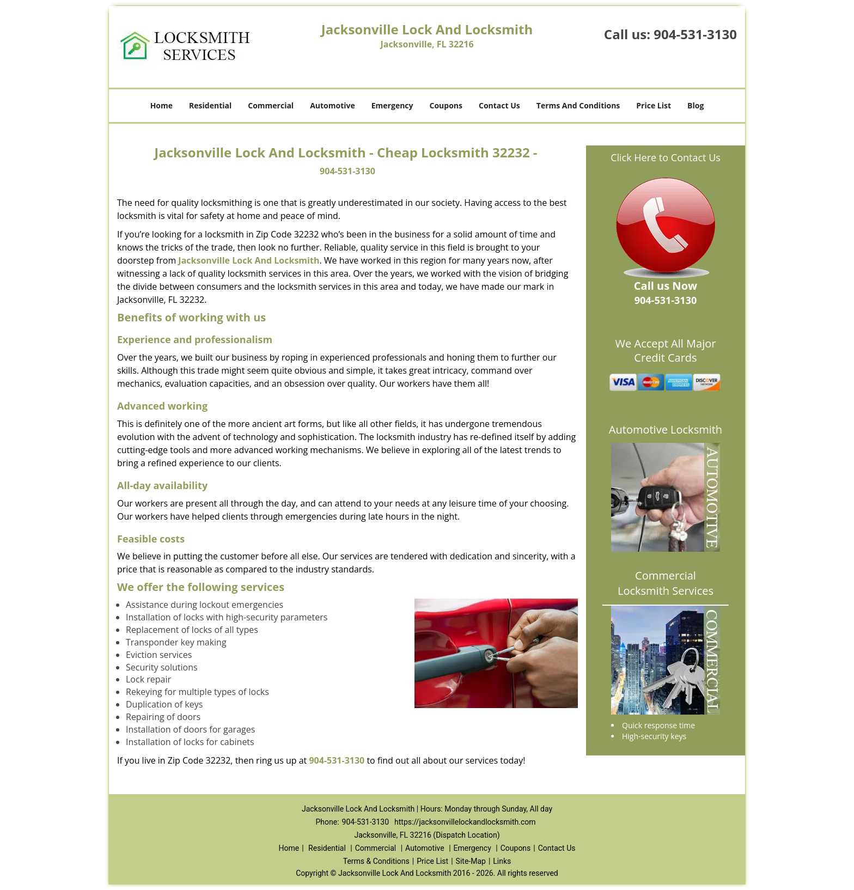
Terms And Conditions (578, 105)
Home (161, 105)
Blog (695, 105)
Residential (210, 105)
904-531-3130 (695, 34)
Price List (653, 105)
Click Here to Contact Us (666, 157)
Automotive (332, 105)
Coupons (446, 105)
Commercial (271, 105)
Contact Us (499, 105)
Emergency (392, 105)
